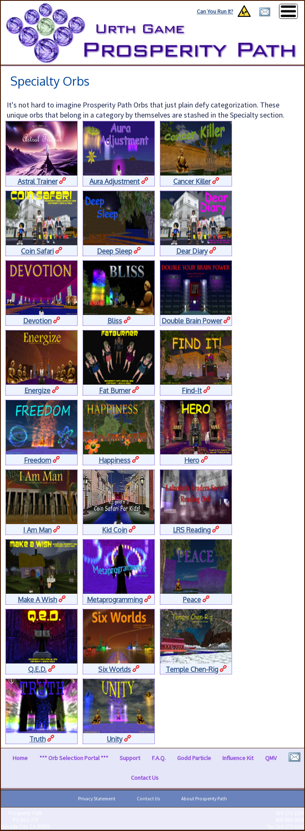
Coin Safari (37, 251)
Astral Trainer (37, 181)
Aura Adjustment (114, 181)
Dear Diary (192, 251)
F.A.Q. (159, 758)
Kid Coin (114, 530)
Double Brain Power (192, 321)
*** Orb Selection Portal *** (73, 758)
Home (20, 758)
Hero (191, 460)
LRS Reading (192, 530)
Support (130, 758)
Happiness (114, 460)
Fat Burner (114, 390)
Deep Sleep (114, 251)
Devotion (37, 321)
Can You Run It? (215, 11)
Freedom (37, 460)
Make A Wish (37, 599)
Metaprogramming (115, 599)
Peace (192, 599)
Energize (37, 390)
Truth (37, 739)
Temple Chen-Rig (192, 669)
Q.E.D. (37, 669)
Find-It (192, 390)
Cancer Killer (192, 181)
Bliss (114, 321)
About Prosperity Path (204, 799)
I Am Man (37, 530)
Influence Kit (237, 758)
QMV (270, 758)
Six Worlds (114, 669)
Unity (115, 739)
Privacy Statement (96, 799)
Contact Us (145, 777)
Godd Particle (194, 758)
